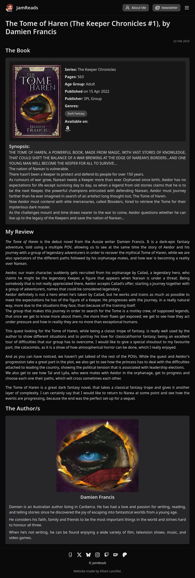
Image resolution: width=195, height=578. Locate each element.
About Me (135, 7)
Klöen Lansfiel (110, 571)
